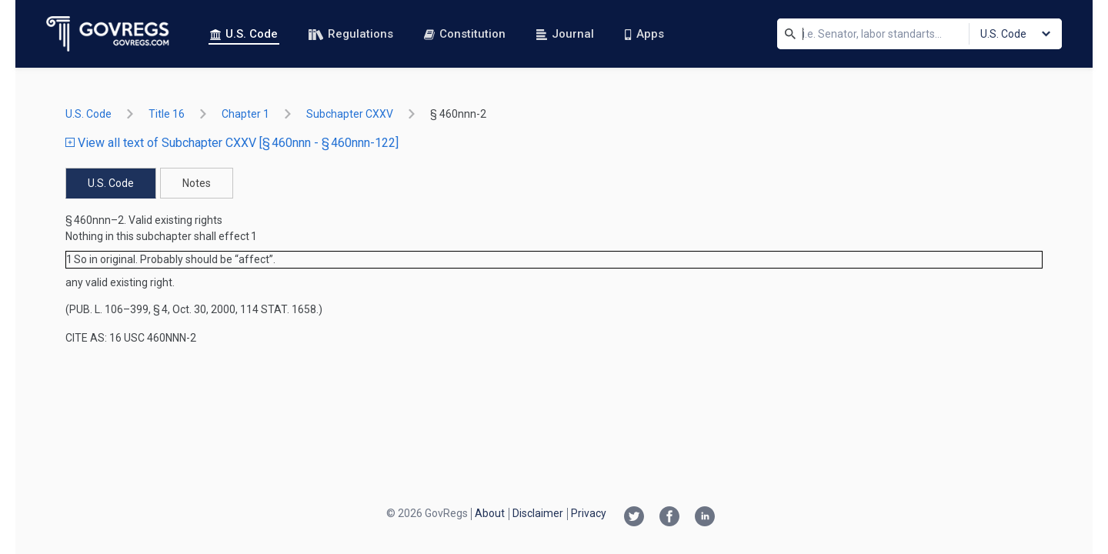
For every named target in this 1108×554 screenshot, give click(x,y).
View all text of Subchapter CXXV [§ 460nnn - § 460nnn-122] (232, 142)
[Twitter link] (634, 517)
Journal (565, 34)
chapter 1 (245, 114)
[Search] (790, 33)
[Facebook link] (669, 517)
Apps (644, 34)
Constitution (465, 34)
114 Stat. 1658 (278, 309)
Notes (196, 183)
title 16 (167, 114)
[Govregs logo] (108, 34)
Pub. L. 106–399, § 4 (118, 309)
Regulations (351, 34)
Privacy (588, 513)
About (490, 513)
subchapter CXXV (349, 114)
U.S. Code (244, 34)
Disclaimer (537, 513)
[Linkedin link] (705, 517)
